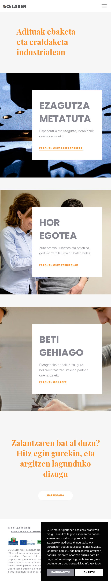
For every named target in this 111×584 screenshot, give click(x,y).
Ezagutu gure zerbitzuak (58, 265)
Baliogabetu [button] (60, 572)
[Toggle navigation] (104, 6)
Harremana (55, 495)
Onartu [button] (89, 572)
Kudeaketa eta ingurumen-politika (36, 531)
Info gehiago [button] (93, 563)
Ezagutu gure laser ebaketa (61, 148)
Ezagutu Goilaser (52, 382)
